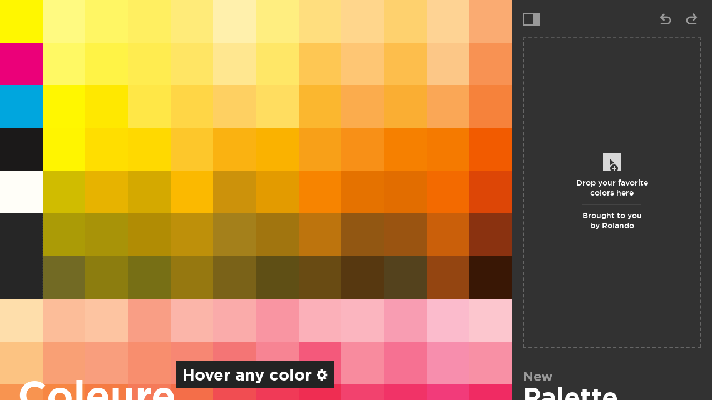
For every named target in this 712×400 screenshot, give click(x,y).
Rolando (618, 225)
